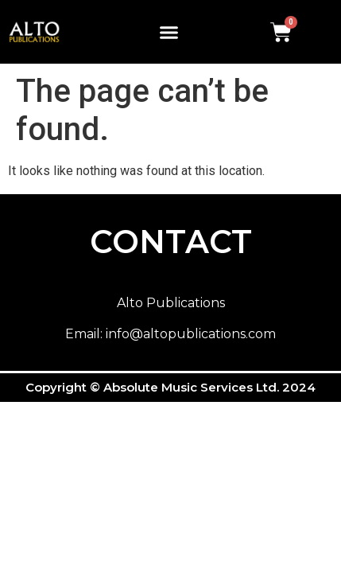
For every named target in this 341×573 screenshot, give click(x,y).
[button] (169, 32)
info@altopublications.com (191, 333)
